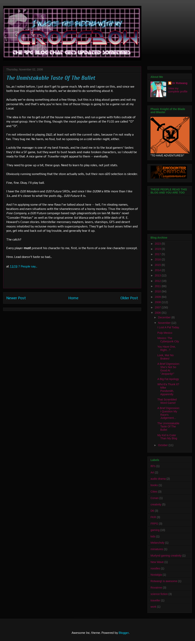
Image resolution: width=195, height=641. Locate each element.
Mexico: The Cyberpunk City (168, 339)
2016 (158, 259)
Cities (154, 491)
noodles (155, 568)
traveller (155, 600)
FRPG (154, 523)
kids (153, 536)
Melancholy (157, 542)
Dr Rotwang (180, 83)
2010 (158, 291)
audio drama (158, 478)
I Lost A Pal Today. (168, 327)
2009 (158, 296)
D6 (152, 510)
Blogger (124, 633)
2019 (158, 248)
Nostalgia (156, 574)
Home (73, 298)
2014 (158, 270)
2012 (158, 280)
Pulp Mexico (164, 332)
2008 (158, 302)
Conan (155, 498)
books (154, 485)
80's (153, 466)
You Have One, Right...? (166, 348)
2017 (158, 254)
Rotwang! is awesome (164, 581)
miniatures (157, 549)
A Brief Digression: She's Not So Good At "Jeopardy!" (168, 368)
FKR (153, 517)
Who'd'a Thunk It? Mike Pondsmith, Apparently (168, 389)
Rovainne (156, 587)
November (164, 322)
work (153, 606)
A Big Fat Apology (168, 379)
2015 (158, 264)
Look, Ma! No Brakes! (165, 357)
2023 (158, 243)
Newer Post (16, 298)
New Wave (157, 562)
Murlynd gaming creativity (166, 555)
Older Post (129, 298)
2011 (158, 286)
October (163, 445)
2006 (158, 312)
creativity (156, 504)
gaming (155, 530)
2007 (158, 307)
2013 (158, 275)
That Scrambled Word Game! (167, 401)
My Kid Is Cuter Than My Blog (167, 437)
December (164, 317)
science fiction (159, 594)
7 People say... (27, 266)
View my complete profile (178, 90)
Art (152, 472)
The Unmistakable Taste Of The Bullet (168, 426)
